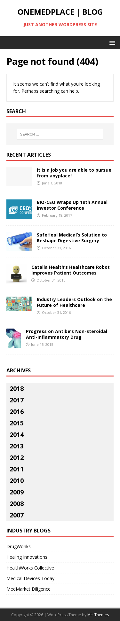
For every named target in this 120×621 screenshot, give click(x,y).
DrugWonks (18, 546)
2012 (17, 457)
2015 (17, 423)
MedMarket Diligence (28, 589)
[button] (111, 42)
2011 (17, 469)
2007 (17, 515)
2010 (17, 480)
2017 (17, 400)
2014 (17, 434)
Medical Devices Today (30, 578)
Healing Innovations (26, 557)
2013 (17, 446)
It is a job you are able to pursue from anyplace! (74, 173)
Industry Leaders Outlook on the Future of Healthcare (74, 302)
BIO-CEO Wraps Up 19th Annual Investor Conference (72, 205)
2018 (17, 388)
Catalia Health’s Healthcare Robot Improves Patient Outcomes (70, 270)
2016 (17, 411)
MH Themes (98, 614)
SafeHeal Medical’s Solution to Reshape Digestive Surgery (72, 238)
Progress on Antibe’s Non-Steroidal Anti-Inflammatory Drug (66, 334)
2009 (17, 492)
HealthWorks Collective (30, 568)
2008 (17, 503)
